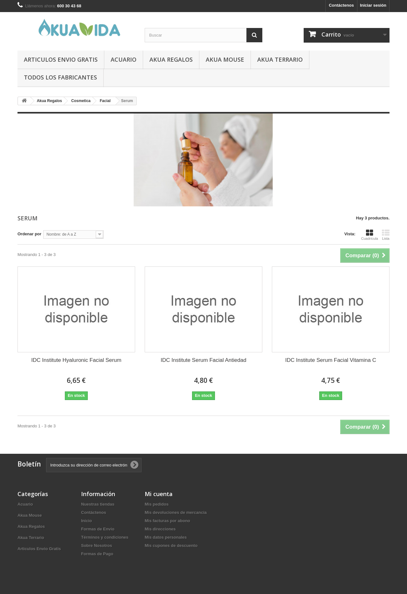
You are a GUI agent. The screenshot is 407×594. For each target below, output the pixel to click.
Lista (386, 234)
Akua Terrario (280, 59)
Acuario (123, 59)
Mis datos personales (166, 537)
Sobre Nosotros (96, 545)
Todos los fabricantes (60, 77)
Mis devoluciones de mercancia (176, 512)
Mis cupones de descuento (171, 545)
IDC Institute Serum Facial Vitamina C (330, 360)
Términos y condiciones (104, 537)
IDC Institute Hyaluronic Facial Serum (76, 360)
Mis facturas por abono (167, 520)
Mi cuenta (159, 494)
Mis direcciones (160, 529)
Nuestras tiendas (97, 504)
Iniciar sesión (373, 5)
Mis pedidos (157, 504)
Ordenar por (29, 233)
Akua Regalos (171, 59)
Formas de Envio (97, 529)
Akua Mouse (225, 59)
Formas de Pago (97, 553)
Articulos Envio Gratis (61, 59)
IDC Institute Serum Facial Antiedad (203, 360)
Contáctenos (341, 5)
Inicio (86, 520)
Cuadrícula (369, 234)
